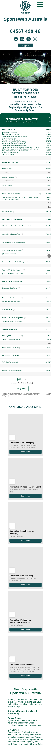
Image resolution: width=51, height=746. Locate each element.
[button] (49, 256)
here (39, 581)
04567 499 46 (29, 621)
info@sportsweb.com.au (28, 618)
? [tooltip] (11, 172)
